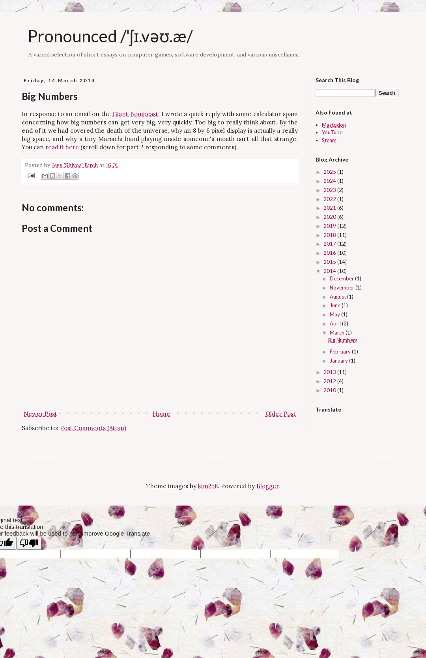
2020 (330, 217)
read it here (62, 147)
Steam (329, 140)
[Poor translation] (28, 543)
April (336, 323)
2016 (330, 253)
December (342, 278)
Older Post (280, 413)
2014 (330, 271)
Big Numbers (342, 340)
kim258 (208, 486)
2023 (330, 190)
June (336, 305)
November (342, 287)
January (339, 360)
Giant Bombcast (135, 114)
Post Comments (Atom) (93, 428)
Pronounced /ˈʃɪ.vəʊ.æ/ (110, 36)
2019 (330, 226)
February (341, 351)
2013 (330, 372)
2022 (330, 199)
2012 (330, 381)
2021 (330, 208)
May (335, 314)
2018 (330, 235)
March (338, 332)
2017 (330, 244)
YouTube (332, 132)
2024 (330, 181)
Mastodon (334, 125)
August (338, 296)
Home (161, 413)
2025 (330, 172)
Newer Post (40, 413)
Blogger (267, 486)
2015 (330, 262)
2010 (330, 390)
